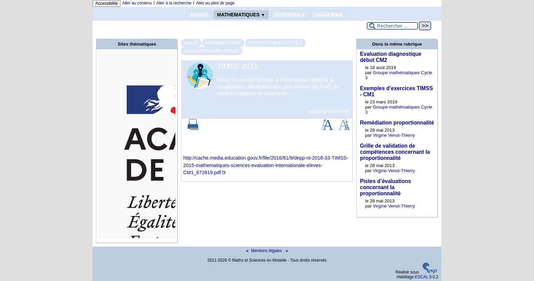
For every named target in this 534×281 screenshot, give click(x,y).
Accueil (198, 14)
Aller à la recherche (173, 3)
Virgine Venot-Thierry (394, 135)
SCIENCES (289, 14)
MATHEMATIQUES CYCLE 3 (275, 42)
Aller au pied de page (215, 3)
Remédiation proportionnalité (397, 123)
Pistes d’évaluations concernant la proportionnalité (385, 187)
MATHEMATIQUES (241, 14)
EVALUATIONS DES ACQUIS (212, 51)
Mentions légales (264, 250)
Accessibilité (106, 3)
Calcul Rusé (329, 14)
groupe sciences (329, 111)
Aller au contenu (137, 3)
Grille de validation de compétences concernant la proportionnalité (395, 152)
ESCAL (421, 277)
